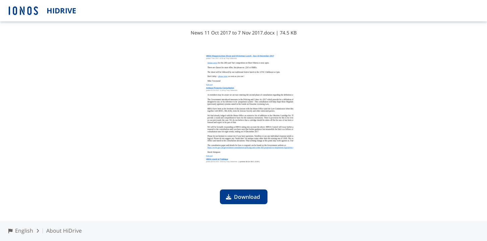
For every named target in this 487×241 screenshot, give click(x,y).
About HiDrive (64, 230)
